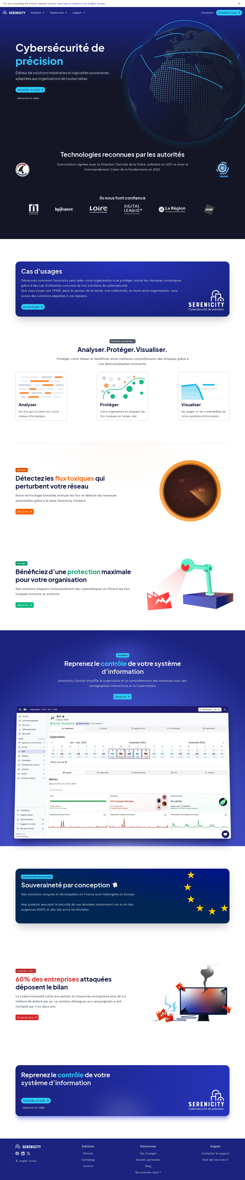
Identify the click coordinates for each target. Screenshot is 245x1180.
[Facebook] (17, 1154)
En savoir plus (33, 306)
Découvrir (24, 511)
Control (88, 1166)
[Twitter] (28, 1154)
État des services (215, 1159)
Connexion (207, 12)
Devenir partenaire (148, 1159)
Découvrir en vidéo (28, 98)
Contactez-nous (229, 12)
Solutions (38, 12)
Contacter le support (216, 1153)
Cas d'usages (148, 1153)
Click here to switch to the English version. (81, 3)
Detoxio (88, 1153)
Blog (148, 1166)
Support (79, 12)
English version (26, 1160)
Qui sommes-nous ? (148, 1172)
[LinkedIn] (23, 1154)
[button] (37, 12)
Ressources (58, 12)
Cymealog (88, 1159)
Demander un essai (30, 89)
